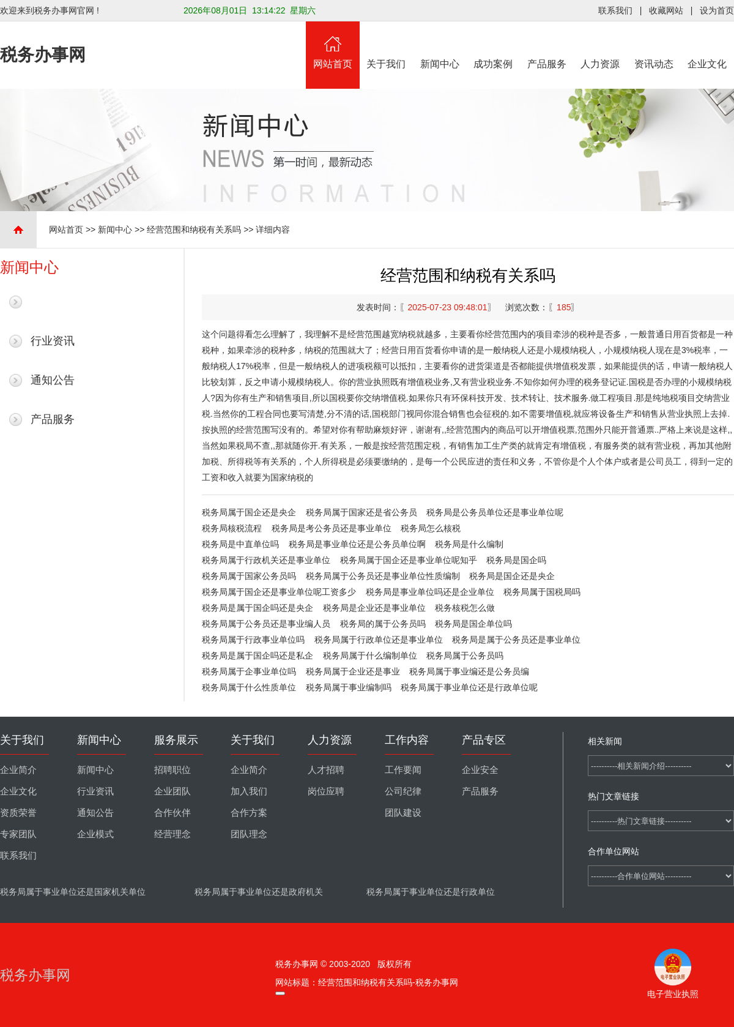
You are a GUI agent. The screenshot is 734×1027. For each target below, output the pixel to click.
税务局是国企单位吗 (473, 624)
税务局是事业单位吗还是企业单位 (430, 592)
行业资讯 (53, 341)
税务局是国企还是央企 (512, 576)
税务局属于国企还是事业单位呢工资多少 (279, 592)
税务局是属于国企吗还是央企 (257, 608)
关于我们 (386, 45)
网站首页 (333, 45)
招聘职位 (172, 770)
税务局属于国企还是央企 (249, 512)
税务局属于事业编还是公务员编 (469, 671)
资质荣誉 (18, 813)
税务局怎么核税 (431, 528)
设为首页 (717, 10)
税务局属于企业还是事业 (353, 671)
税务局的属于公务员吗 (383, 624)
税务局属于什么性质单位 (249, 687)
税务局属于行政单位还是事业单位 (378, 639)
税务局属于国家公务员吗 (249, 576)
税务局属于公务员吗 (464, 655)
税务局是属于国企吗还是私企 (257, 655)
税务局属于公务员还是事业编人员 (266, 624)
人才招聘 (326, 770)
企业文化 (708, 45)
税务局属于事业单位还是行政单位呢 (469, 687)
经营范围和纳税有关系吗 (194, 229)
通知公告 (53, 380)
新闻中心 (440, 45)
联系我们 (615, 10)
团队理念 (249, 834)
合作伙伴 (172, 813)
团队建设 (403, 813)
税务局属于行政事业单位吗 (253, 639)
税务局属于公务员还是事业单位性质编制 (383, 576)
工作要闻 (403, 770)
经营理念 (172, 834)
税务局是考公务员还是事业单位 (331, 528)
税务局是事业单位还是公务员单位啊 (357, 544)
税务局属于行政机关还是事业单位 (266, 560)
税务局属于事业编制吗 (348, 687)
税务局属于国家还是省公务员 (361, 512)
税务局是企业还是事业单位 (374, 608)
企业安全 (480, 770)
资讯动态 (654, 45)
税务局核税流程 (232, 528)
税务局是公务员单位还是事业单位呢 (494, 512)
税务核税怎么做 (465, 608)
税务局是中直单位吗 (240, 544)
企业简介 (18, 770)
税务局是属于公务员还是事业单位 (516, 639)
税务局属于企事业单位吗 (249, 671)
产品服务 (547, 45)
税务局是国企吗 (516, 560)
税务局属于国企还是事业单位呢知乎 (408, 560)
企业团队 (172, 791)
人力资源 (601, 45)
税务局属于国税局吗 (541, 592)
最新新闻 (53, 302)
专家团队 (18, 834)
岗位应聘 (326, 791)
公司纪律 (403, 791)
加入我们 (249, 791)
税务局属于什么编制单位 (370, 655)
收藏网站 (666, 10)
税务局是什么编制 (469, 544)
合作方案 (249, 813)
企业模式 (95, 834)
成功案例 (494, 45)
